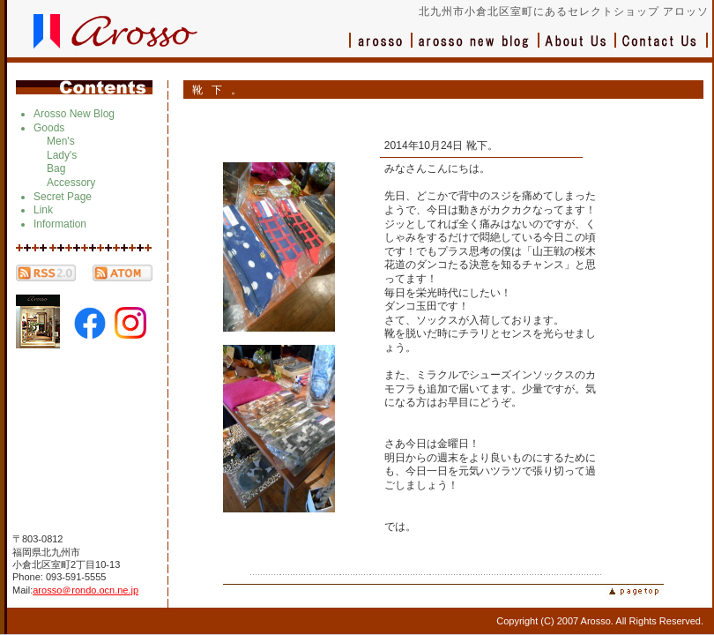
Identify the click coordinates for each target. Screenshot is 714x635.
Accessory (71, 182)
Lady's (62, 155)
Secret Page (62, 196)
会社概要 (577, 49)
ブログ (476, 49)
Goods (48, 128)
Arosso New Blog (74, 114)
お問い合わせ (662, 49)
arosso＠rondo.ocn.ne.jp (85, 590)
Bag (56, 168)
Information (59, 224)
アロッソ (381, 49)
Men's (61, 141)
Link (43, 210)
